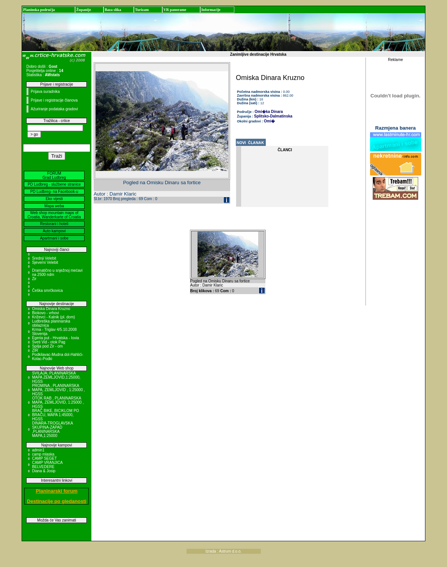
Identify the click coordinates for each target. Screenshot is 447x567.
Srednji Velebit (44, 258)
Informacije (211, 10)
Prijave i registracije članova (54, 100)
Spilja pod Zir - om (47, 346)
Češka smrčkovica (47, 290)
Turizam (142, 10)
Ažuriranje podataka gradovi (54, 109)
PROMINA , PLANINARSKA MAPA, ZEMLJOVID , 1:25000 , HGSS (58, 390)
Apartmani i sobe (54, 238)
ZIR (35, 350)
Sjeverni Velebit (45, 262)
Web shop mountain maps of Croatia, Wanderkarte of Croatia (54, 215)
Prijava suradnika (45, 91)
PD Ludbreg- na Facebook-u (54, 192)
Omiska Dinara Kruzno (51, 309)
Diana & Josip (43, 471)
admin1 (38, 450)
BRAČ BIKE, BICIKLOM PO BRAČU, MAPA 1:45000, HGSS (55, 415)
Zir (34, 279)
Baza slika (113, 10)
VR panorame (174, 10)
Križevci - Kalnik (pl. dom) (53, 317)
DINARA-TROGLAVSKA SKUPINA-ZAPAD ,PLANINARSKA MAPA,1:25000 (52, 429)
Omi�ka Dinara (269, 112)
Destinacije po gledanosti (56, 501)
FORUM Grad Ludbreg (54, 175)
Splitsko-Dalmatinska (273, 116)
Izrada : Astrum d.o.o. (223, 551)
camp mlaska (43, 454)
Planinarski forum (57, 491)
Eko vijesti (54, 199)
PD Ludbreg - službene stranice (54, 184)
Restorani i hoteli (54, 224)
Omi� (269, 121)
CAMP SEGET (44, 458)
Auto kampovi (54, 231)
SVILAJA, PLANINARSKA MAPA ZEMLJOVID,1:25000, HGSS (56, 377)
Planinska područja (39, 10)
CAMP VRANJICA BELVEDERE (47, 464)
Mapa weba (54, 206)
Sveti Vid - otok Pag (48, 342)
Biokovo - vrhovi (45, 313)
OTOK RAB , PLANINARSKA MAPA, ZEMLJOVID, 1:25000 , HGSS (58, 402)
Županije (83, 10)
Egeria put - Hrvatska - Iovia (55, 338)
